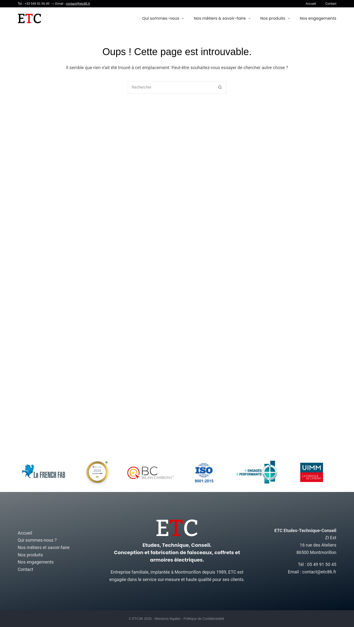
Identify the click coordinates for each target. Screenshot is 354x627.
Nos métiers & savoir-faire (222, 18)
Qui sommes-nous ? (37, 540)
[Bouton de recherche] (220, 87)
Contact (330, 3)
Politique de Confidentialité (204, 619)
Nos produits (275, 18)
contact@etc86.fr (78, 3)
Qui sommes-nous (163, 18)
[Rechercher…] (171, 87)
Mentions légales (167, 619)
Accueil (311, 3)
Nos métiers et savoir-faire (44, 547)
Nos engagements (318, 18)
